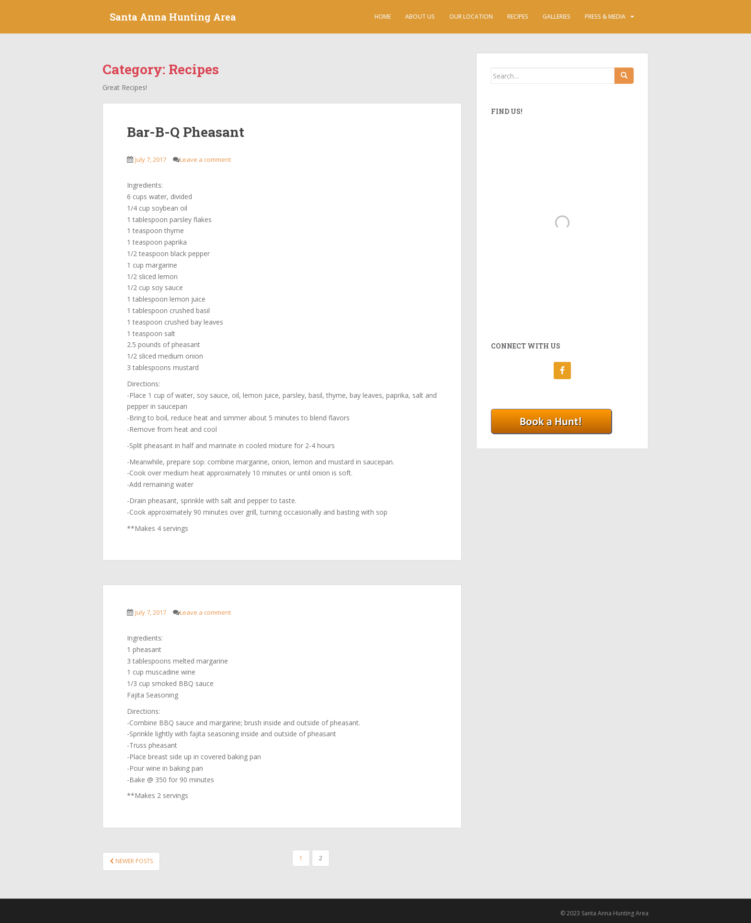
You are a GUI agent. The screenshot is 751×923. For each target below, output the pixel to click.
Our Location (471, 16)
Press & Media (605, 16)
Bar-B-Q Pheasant (185, 132)
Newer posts (131, 861)
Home (383, 16)
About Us (420, 16)
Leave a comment (205, 159)
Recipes (517, 16)
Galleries (556, 16)
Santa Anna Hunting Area (173, 17)
